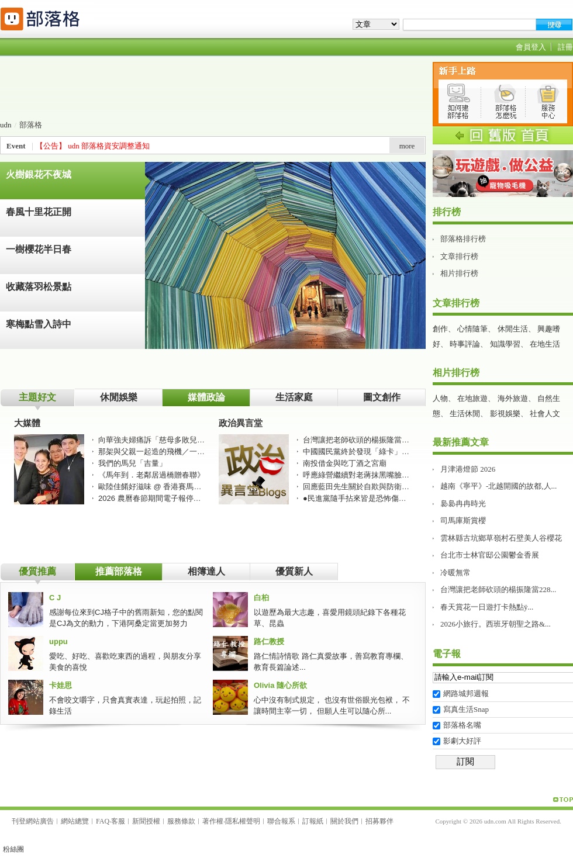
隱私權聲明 (242, 821)
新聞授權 (146, 821)
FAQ (102, 821)
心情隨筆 (472, 328)
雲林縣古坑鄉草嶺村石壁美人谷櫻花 (501, 538)
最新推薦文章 (461, 442)
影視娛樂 (505, 413)
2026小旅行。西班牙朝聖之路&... (495, 624)
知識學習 (505, 344)
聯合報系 (281, 821)
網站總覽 (75, 821)
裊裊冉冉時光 (463, 503)
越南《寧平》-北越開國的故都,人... (498, 486)
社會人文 (545, 413)
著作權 (212, 821)
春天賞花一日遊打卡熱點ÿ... (486, 607)
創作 (440, 328)
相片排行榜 (459, 273)
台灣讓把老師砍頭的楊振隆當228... (498, 589)
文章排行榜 (459, 256)
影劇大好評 (462, 740)
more (407, 145)
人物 (440, 398)
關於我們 (344, 821)
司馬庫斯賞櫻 (463, 520)
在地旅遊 (472, 398)
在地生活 (545, 344)
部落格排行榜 (463, 238)
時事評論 (465, 344)
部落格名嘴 (462, 725)
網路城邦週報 (466, 693)
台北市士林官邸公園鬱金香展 (489, 555)
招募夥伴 (379, 821)
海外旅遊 (513, 398)
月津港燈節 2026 (467, 469)
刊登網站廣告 (33, 821)
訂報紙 (312, 821)
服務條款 (181, 821)
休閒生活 (513, 328)
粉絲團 (13, 849)
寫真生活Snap (466, 709)
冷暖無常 (455, 572)
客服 (118, 821)
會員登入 (531, 47)
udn (6, 124)
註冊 (565, 47)
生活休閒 (465, 413)
